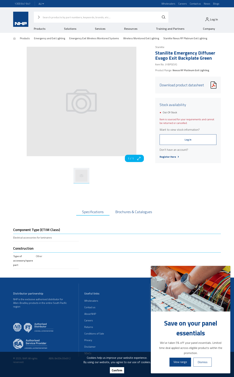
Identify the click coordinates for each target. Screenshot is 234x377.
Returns (88, 327)
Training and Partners (170, 28)
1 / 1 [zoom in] (134, 158)
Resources (130, 28)
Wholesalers (168, 3)
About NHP (90, 314)
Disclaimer (90, 347)
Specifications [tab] (93, 212)
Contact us (195, 3)
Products (40, 28)
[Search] (163, 17)
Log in (188, 139)
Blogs (216, 3)
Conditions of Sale (94, 333)
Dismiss (202, 362)
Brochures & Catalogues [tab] (133, 212)
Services (100, 28)
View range (180, 362)
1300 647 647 (22, 3)
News (207, 3)
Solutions (70, 28)
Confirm (117, 370)
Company (209, 28)
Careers (182, 3)
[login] (211, 19)
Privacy (88, 340)
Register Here (169, 157)
